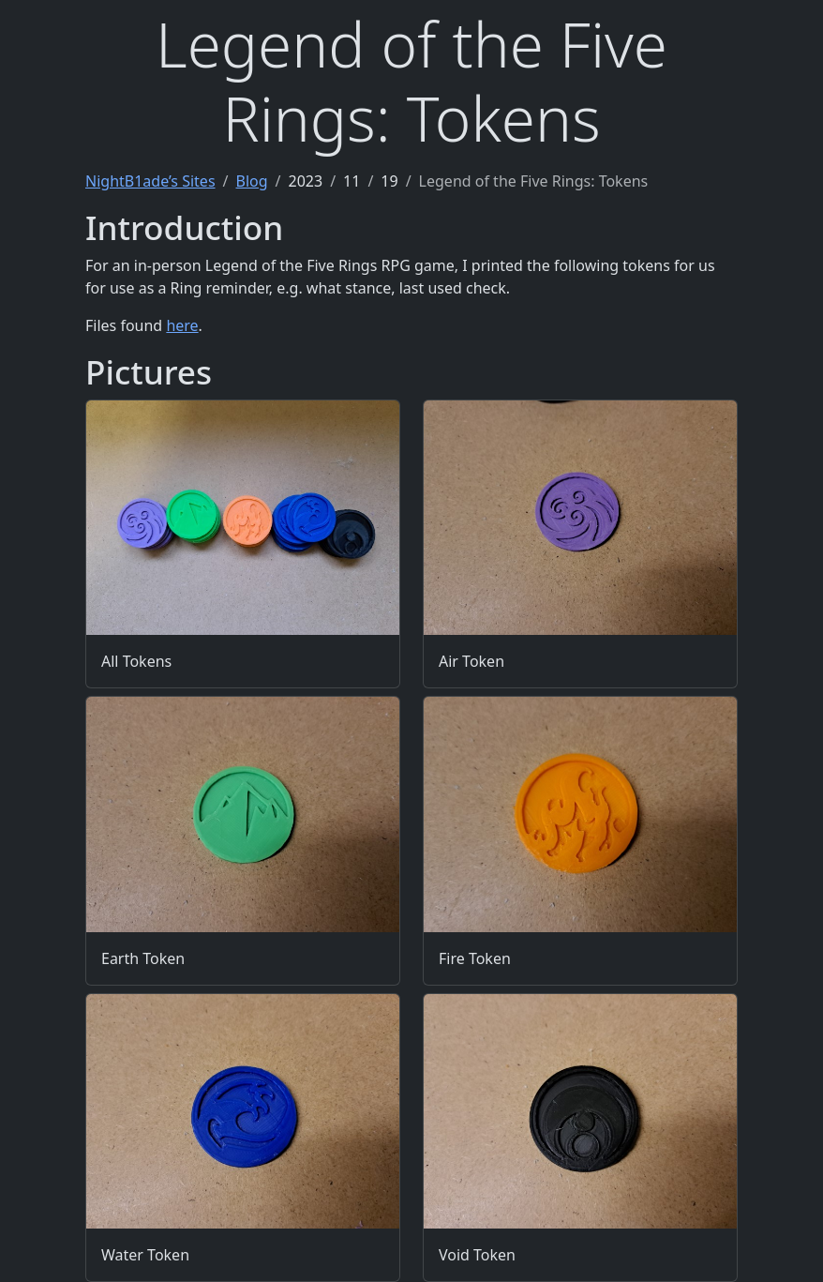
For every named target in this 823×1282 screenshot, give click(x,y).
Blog (252, 181)
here (182, 325)
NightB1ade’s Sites (150, 181)
